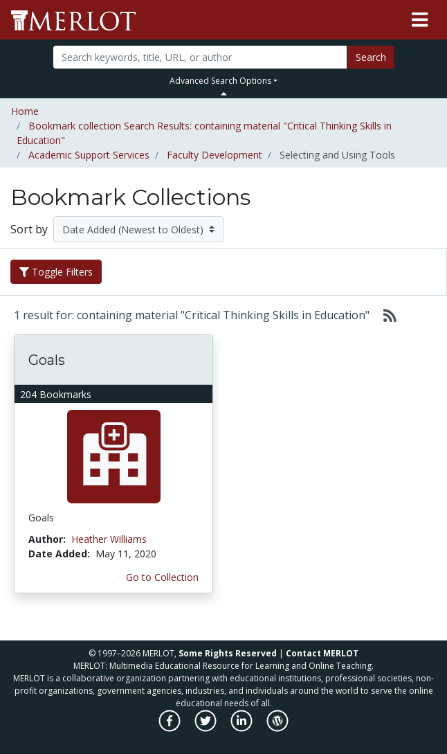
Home (25, 111)
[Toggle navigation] (419, 20)
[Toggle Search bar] (224, 93)
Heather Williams (109, 539)
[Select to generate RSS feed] (384, 315)
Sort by (29, 229)
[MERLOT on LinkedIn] (242, 728)
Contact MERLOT (322, 653)
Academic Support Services (88, 154)
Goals (46, 360)
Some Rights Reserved (228, 653)
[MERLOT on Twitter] (206, 728)
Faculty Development (214, 154)
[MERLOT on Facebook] (170, 728)
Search (371, 57)
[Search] (200, 57)
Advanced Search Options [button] (220, 81)
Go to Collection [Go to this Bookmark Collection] (162, 577)
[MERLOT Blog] (277, 728)
